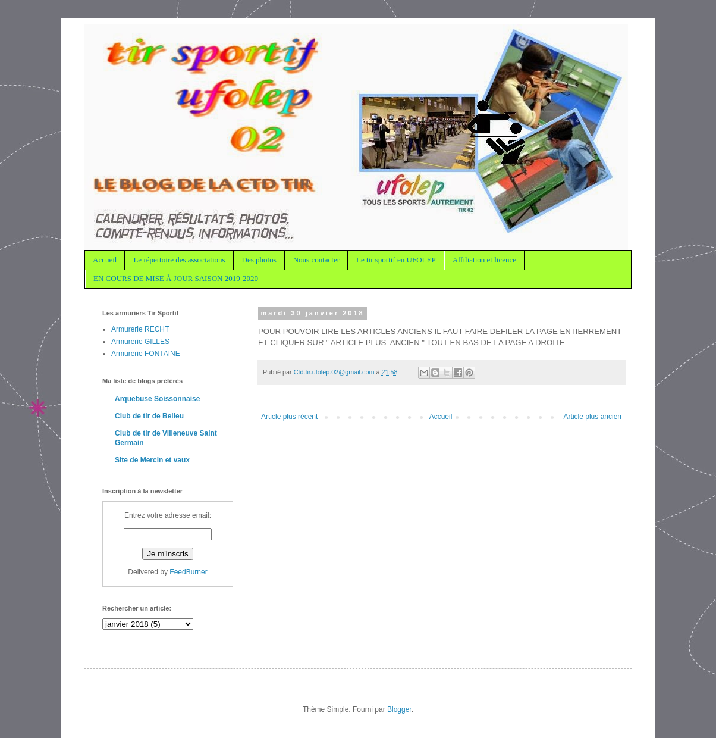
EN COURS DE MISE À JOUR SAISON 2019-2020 (175, 278)
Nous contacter (316, 259)
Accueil (105, 259)
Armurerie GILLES (140, 341)
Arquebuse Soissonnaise (157, 399)
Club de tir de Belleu (149, 416)
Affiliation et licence (484, 259)
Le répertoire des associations (179, 259)
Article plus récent (289, 416)
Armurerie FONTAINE (145, 353)
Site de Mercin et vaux (152, 460)
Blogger (399, 709)
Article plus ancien (592, 416)
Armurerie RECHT (140, 329)
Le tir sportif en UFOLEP (396, 259)
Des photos (259, 259)
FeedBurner (188, 572)
